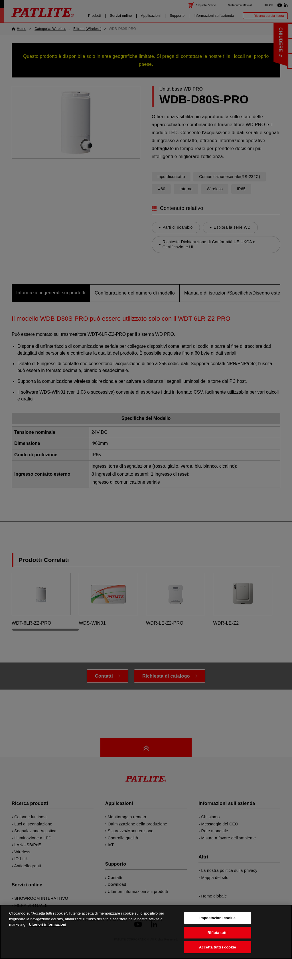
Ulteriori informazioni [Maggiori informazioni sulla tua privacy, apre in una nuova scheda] (47, 934)
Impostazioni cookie (218, 927)
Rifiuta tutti (218, 942)
